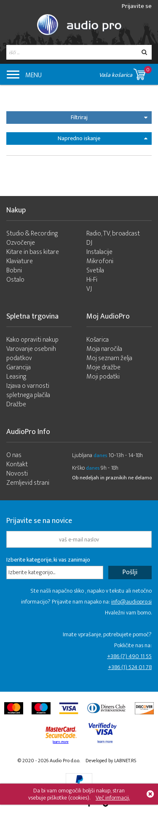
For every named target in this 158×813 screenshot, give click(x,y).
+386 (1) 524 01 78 (130, 667)
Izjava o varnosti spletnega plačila (28, 390)
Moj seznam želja (109, 358)
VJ (89, 289)
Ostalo (15, 279)
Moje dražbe (103, 367)
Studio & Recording (32, 233)
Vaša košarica (125, 72)
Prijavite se (137, 6)
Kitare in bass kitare (32, 252)
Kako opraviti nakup (32, 339)
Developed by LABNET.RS (111, 760)
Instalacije (99, 252)
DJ (89, 242)
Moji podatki (103, 376)
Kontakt (17, 464)
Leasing (16, 376)
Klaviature (19, 261)
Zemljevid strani (27, 483)
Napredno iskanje (102, 138)
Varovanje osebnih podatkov (31, 353)
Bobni (14, 270)
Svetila (95, 270)
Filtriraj (109, 117)
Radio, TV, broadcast (113, 233)
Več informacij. (113, 798)
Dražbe (16, 404)
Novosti (17, 473)
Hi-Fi (91, 279)
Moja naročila (104, 349)
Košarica (97, 339)
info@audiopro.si (131, 601)
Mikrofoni (99, 261)
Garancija (18, 367)
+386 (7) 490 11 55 (129, 656)
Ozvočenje (20, 242)
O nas (13, 455)
